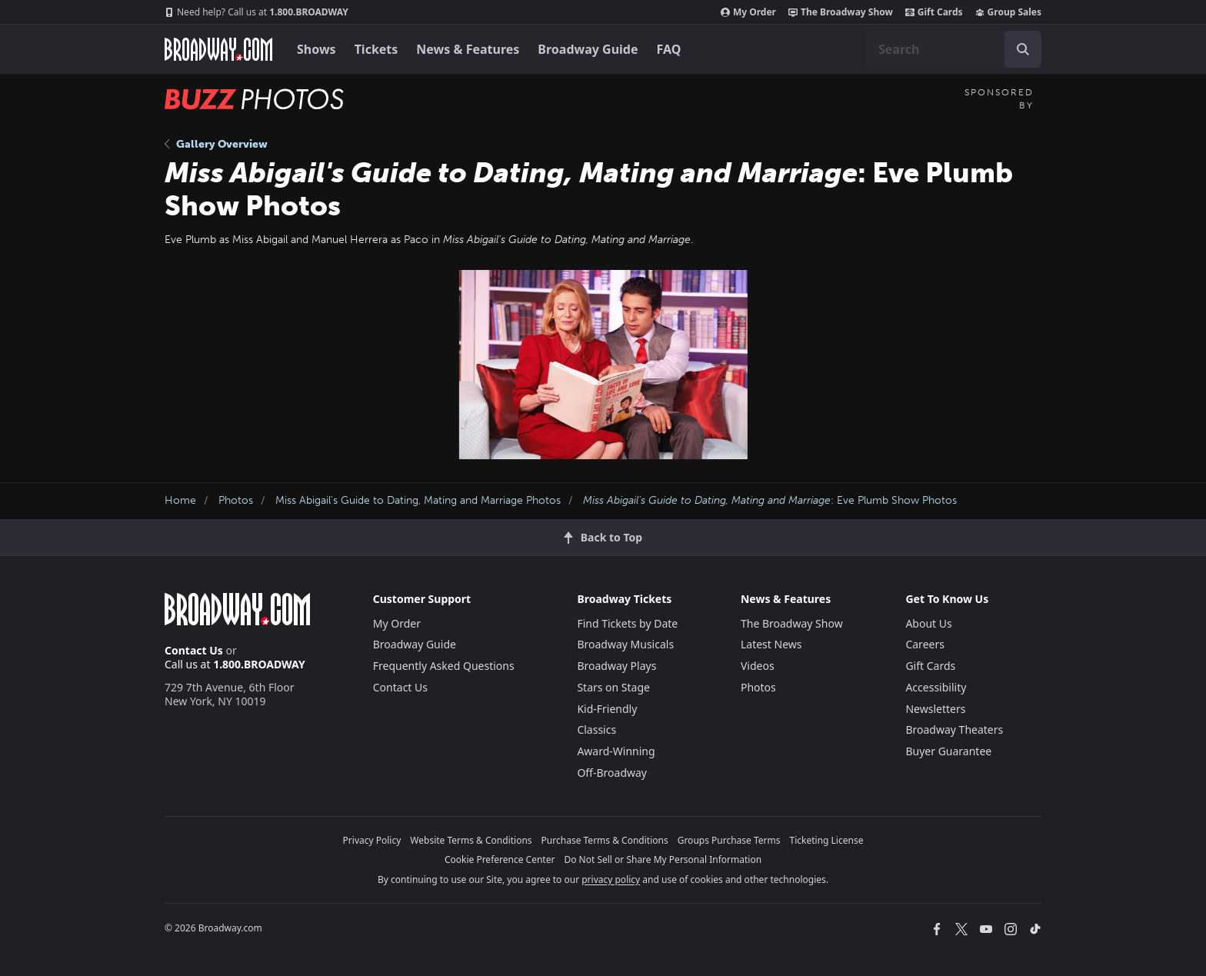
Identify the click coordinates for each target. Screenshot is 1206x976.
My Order (748, 12)
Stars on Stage (613, 687)
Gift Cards (934, 12)
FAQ (669, 49)
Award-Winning (616, 751)
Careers (924, 644)
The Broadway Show (840, 12)
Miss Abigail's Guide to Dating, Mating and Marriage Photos (418, 500)
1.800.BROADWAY (256, 12)
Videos (758, 665)
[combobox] (953, 49)
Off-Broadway (612, 772)
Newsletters (935, 708)
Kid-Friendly (607, 708)
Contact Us (194, 650)
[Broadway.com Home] (218, 49)
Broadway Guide (588, 49)
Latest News (771, 644)
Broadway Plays (616, 665)
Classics (596, 729)
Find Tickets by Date (627, 623)
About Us (928, 623)
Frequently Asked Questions (444, 665)
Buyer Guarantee (948, 751)
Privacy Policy (372, 840)
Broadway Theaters (954, 729)
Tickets (376, 49)
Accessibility (935, 687)
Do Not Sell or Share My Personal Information (662, 859)
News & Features (467, 49)
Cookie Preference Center (500, 859)
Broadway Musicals (625, 644)
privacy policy (610, 879)
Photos (235, 500)
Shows (316, 49)
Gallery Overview (216, 144)
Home (180, 500)
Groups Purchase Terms (729, 840)
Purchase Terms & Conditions (604, 840)
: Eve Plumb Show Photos (770, 500)
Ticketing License (827, 840)
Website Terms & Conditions (470, 840)
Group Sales (1008, 12)
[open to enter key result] (1022, 49)
